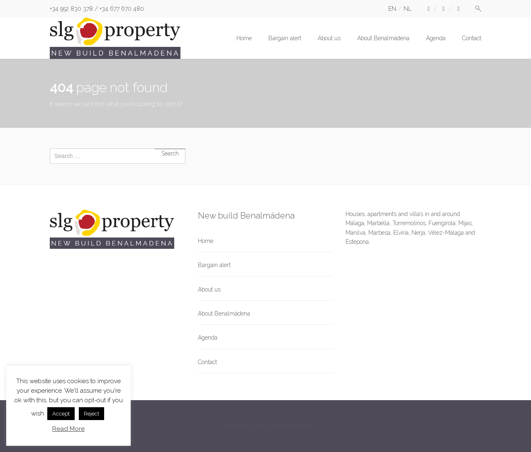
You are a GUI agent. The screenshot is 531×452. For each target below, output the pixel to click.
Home (244, 38)
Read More (68, 429)
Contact (471, 38)
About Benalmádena (383, 38)
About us (329, 38)
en (392, 8)
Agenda (436, 38)
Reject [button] (91, 414)
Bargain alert (284, 38)
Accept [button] (61, 414)
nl (408, 8)
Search (170, 148)
